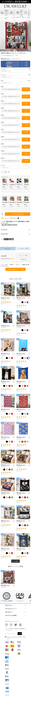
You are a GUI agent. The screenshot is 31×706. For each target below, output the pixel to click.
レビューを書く (23, 255)
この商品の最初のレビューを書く (15, 269)
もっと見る (15, 561)
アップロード (26, 89)
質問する (23, 259)
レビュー (8, 248)
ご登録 (19, 633)
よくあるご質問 (23, 248)
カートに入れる (17, 214)
